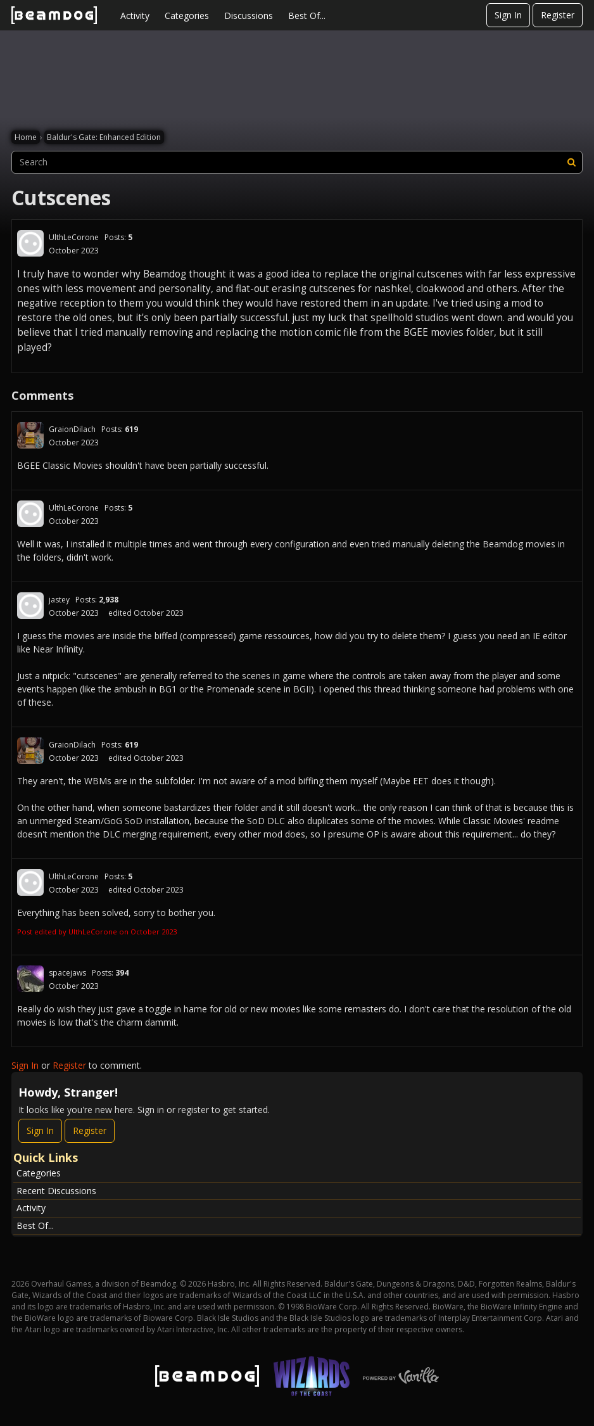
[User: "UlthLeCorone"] (30, 243)
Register (557, 15)
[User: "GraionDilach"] (30, 435)
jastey (59, 599)
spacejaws (67, 972)
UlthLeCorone (74, 237)
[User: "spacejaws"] (30, 978)
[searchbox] (297, 162)
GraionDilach (72, 429)
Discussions (248, 16)
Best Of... (306, 16)
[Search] (571, 162)
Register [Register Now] (89, 1130)
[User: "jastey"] (30, 605)
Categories (187, 16)
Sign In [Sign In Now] (40, 1130)
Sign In (508, 15)
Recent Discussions (56, 1191)
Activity (134, 16)
